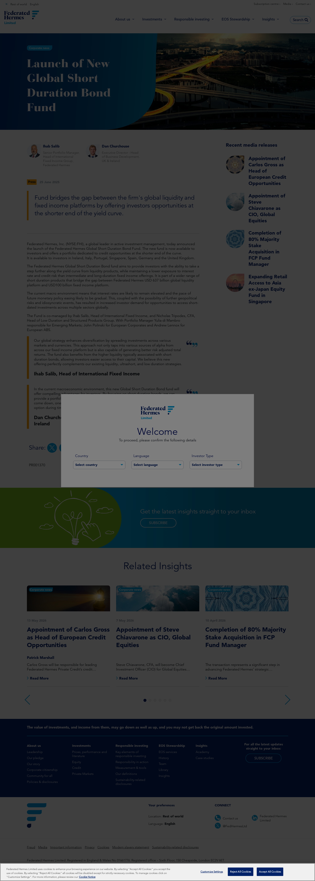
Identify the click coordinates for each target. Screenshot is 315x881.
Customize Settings (211, 872)
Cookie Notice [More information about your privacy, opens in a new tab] (87, 878)
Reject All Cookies (240, 872)
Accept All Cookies (270, 872)
